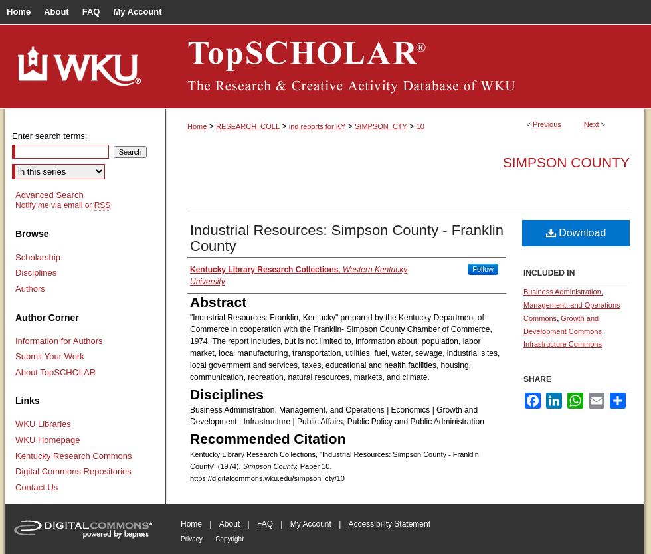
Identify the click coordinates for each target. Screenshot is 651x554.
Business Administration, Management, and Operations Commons (571, 305)
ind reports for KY (317, 126)
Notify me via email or (62, 205)
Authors (30, 289)
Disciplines (35, 273)
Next (591, 124)
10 (420, 126)
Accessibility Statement (389, 524)
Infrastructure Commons (562, 344)
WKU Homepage (47, 440)
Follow (483, 269)
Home (197, 126)
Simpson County (566, 162)
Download (576, 232)
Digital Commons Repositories (73, 471)
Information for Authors (59, 341)
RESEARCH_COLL (248, 126)
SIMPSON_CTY (381, 126)
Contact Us (36, 487)
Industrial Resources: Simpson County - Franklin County (347, 238)
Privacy (192, 539)
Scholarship (37, 257)
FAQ (265, 524)
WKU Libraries (43, 424)
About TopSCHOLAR (55, 372)
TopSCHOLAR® (405, 66)
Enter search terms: (49, 136)
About (229, 524)
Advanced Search (49, 195)
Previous (547, 124)
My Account (310, 524)
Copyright (229, 539)
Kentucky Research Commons (73, 456)
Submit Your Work (49, 356)
